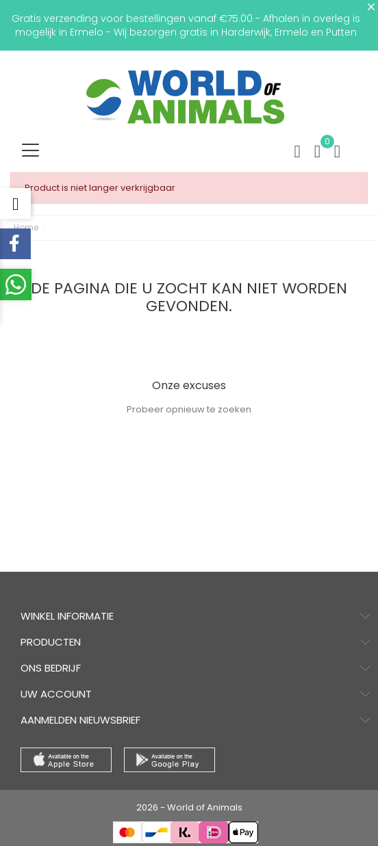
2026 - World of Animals (189, 807)
